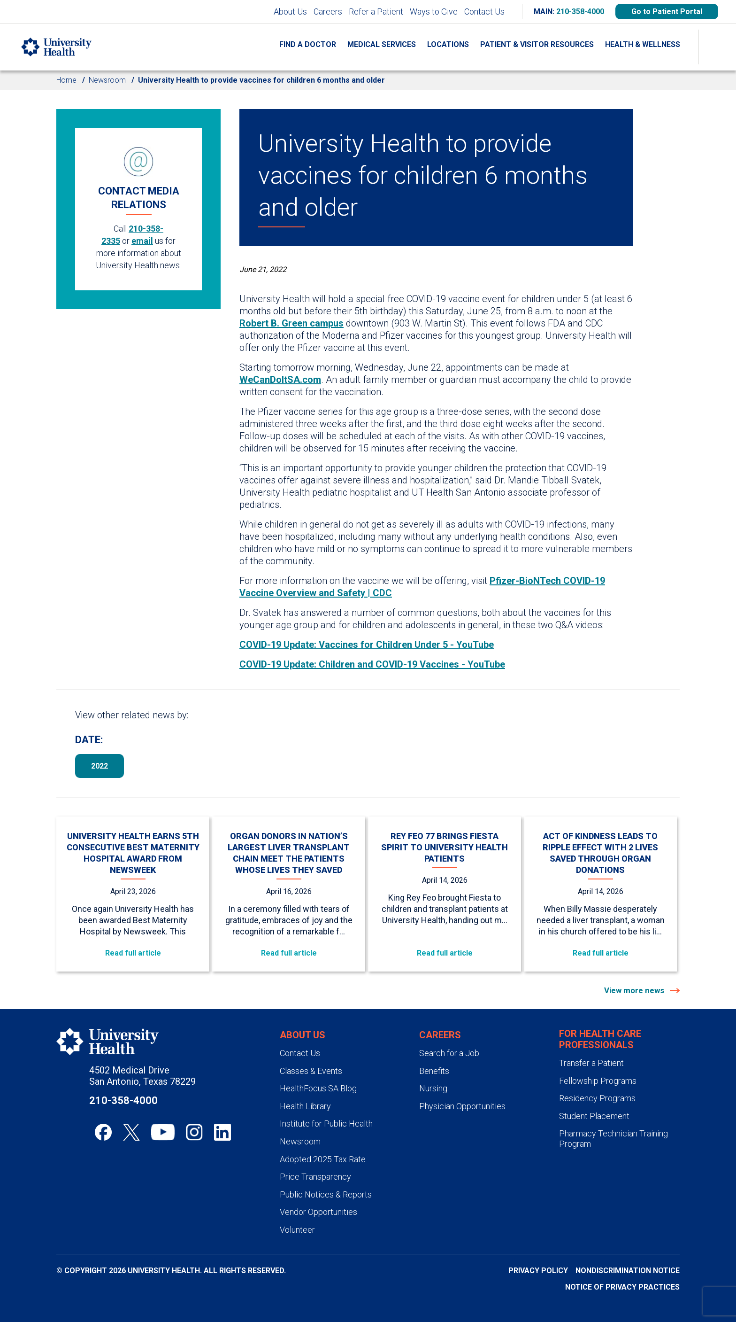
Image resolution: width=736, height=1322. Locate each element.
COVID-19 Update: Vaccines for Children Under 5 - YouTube (366, 644)
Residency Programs (597, 1098)
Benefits (434, 1071)
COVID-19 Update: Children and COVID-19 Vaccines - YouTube (372, 664)
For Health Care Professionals (600, 1039)
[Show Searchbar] (717, 46)
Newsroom (107, 80)
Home (66, 80)
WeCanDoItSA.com (280, 379)
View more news (635, 990)
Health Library (305, 1106)
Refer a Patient (376, 11)
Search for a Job (449, 1053)
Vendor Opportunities (318, 1212)
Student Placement (594, 1116)
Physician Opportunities (462, 1106)
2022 (99, 766)
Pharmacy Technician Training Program (613, 1138)
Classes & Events (311, 1071)
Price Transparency (315, 1177)
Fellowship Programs (597, 1081)
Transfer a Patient (591, 1063)
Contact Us (484, 11)
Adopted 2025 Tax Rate (323, 1159)
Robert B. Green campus (291, 323)
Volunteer (297, 1230)
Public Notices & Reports (326, 1194)
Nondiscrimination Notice (627, 1270)
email (142, 241)
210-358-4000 (580, 11)
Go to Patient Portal (666, 11)
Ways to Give (434, 11)
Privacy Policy (538, 1270)
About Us (290, 11)
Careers (328, 11)
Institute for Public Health (326, 1123)
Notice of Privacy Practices (622, 1287)
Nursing (433, 1088)
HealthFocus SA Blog (318, 1088)
